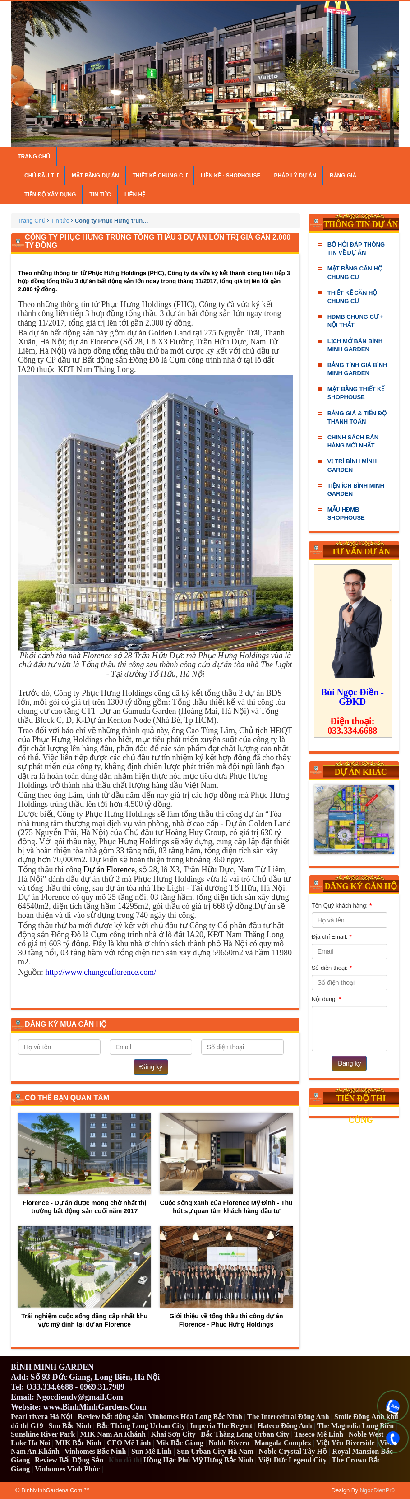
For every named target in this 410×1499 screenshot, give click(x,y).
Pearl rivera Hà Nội (42, 1416)
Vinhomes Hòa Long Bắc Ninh (195, 1416)
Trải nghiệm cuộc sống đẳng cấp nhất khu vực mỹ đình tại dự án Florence (84, 1277)
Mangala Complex (282, 1443)
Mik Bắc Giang (179, 1443)
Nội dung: (326, 999)
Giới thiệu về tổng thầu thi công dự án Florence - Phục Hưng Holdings (226, 1277)
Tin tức (100, 194)
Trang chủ (34, 157)
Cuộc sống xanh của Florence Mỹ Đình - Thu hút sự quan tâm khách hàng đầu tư (226, 1164)
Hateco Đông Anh (285, 1425)
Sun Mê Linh (151, 1451)
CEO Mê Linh (129, 1443)
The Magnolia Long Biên (355, 1425)
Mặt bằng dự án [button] (95, 175)
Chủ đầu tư (41, 175)
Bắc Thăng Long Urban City (141, 1425)
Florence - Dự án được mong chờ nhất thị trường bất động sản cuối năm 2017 (84, 1164)
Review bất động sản (110, 1416)
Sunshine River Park (43, 1434)
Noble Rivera (229, 1443)
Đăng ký (150, 1067)
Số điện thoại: (332, 968)
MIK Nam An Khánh (113, 1434)
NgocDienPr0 (377, 1490)
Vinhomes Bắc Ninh (95, 1451)
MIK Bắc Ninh (78, 1443)
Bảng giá (343, 175)
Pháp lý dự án (295, 175)
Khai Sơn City (173, 1434)
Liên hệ (134, 194)
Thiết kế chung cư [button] (160, 175)
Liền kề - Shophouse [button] (231, 175)
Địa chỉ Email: (331, 936)
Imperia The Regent (221, 1425)
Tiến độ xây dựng (50, 194)
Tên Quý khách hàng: (342, 905)
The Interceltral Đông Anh (288, 1416)
